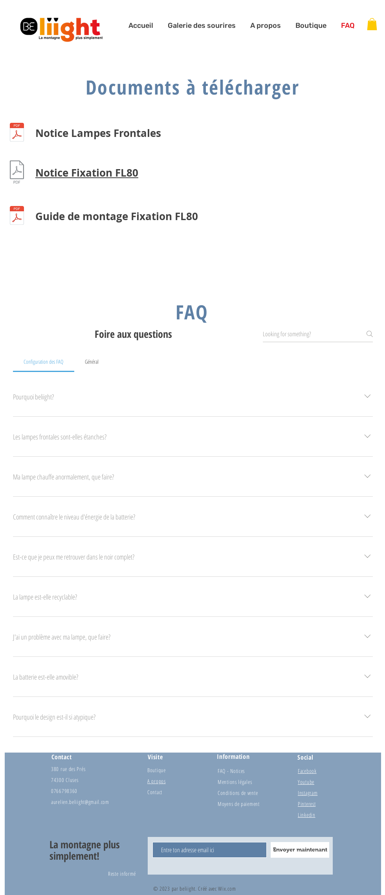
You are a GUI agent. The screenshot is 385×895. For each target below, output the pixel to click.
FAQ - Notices (231, 771)
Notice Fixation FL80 (86, 173)
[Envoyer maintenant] (300, 850)
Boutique (156, 770)
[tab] (43, 362)
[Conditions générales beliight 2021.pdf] (17, 133)
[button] (372, 24)
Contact (154, 792)
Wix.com (227, 888)
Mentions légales (235, 782)
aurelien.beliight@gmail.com (80, 802)
